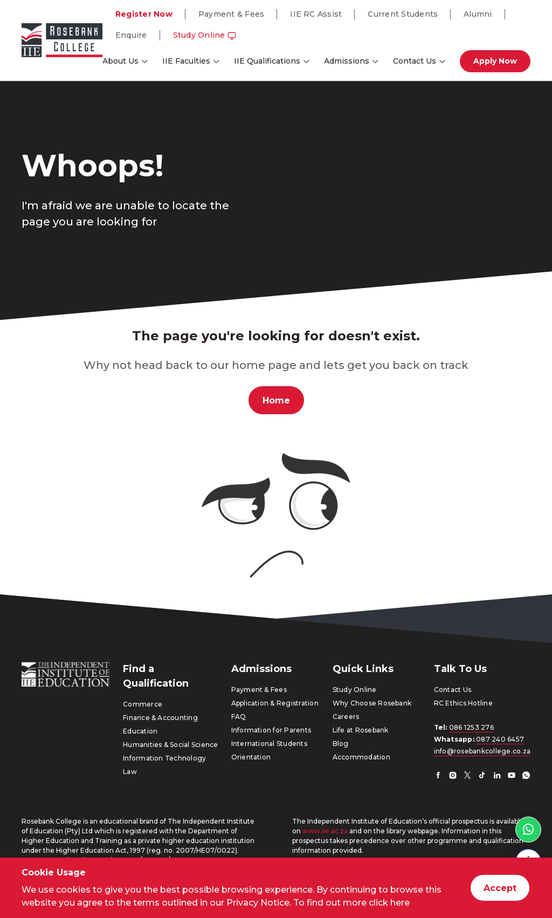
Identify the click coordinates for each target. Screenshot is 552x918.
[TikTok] (482, 776)
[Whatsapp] (526, 776)
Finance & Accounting (160, 718)
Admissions (346, 61)
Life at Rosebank (361, 730)
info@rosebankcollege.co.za (482, 751)
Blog (341, 743)
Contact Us (414, 61)
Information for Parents (271, 730)
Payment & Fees (231, 14)
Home (276, 400)
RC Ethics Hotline (463, 703)
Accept (500, 888)
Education (140, 731)
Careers (346, 717)
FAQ (238, 717)
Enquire (131, 35)
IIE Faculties (186, 61)
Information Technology (164, 758)
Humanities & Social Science (170, 745)
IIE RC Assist (316, 14)
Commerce (142, 704)
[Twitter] (467, 776)
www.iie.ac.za (325, 831)
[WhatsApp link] (528, 829)
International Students (269, 743)
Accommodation (361, 757)
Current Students (403, 14)
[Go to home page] (62, 42)
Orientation (251, 757)
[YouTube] (511, 776)
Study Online (204, 35)
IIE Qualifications (267, 61)
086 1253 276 (471, 727)
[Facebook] (438, 776)
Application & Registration (275, 703)
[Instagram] (452, 776)
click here (389, 903)
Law (130, 772)
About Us (120, 61)
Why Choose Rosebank (372, 703)
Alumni (478, 14)
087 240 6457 (500, 739)
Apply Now (495, 61)
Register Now (143, 14)
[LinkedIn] (497, 776)
